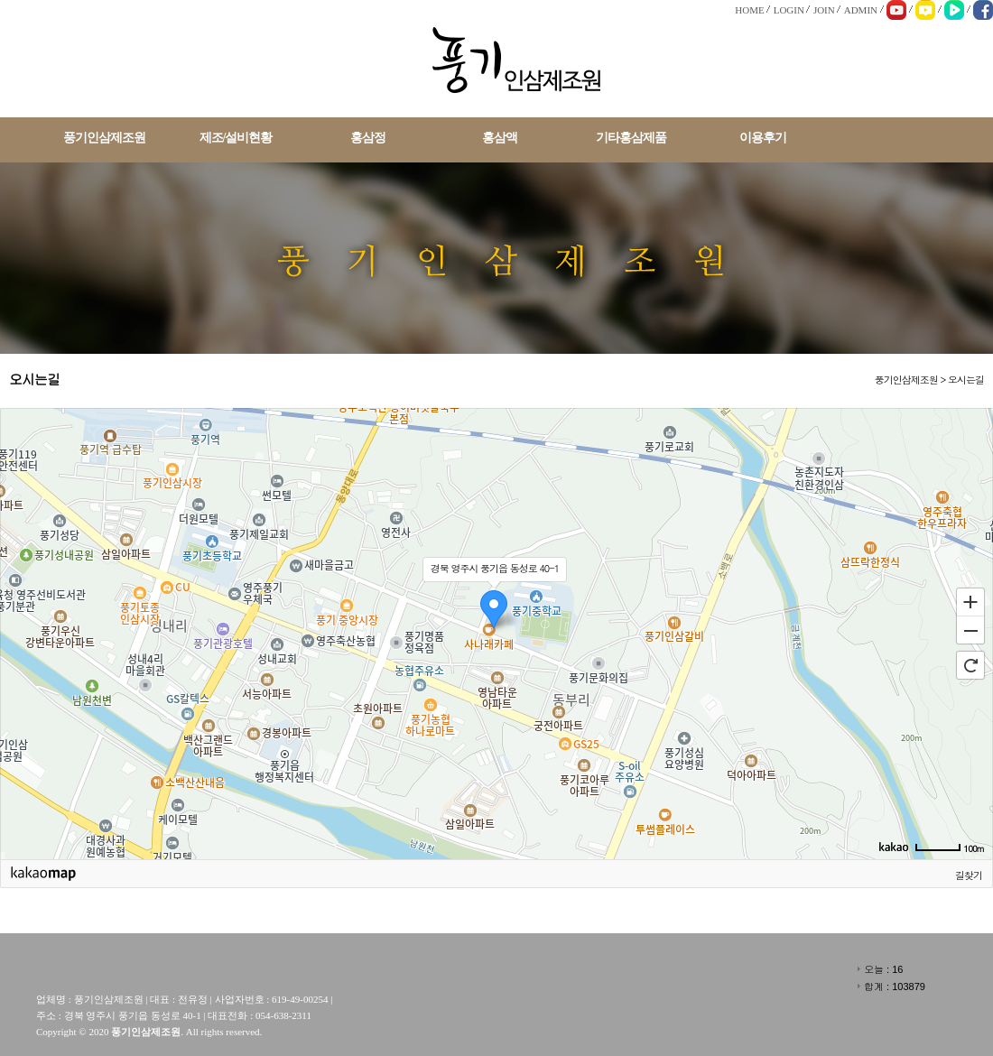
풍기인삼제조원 (104, 137)
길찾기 (968, 875)
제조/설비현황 (236, 137)
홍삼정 (367, 137)
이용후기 (762, 137)
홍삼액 (499, 137)
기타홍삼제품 (631, 137)
